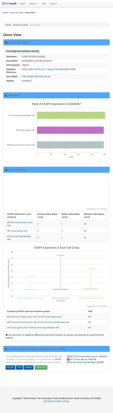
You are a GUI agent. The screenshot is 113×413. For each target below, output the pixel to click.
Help (44, 4)
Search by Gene (16, 13)
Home (22, 4)
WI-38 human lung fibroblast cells (85, 362)
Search (34, 4)
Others (28, 367)
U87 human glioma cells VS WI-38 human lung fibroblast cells (33, 328)
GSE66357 (27, 81)
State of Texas (62, 401)
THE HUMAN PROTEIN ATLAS (36, 76)
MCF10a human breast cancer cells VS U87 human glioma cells (34, 317)
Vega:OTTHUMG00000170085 (61, 69)
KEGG (10, 367)
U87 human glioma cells (17, 231)
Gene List (41, 367)
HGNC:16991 (28, 69)
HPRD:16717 (41, 69)
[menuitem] (22, 4)
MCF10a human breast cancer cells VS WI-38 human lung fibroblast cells (38, 322)
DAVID (58, 359)
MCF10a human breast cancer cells (86, 356)
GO (19, 367)
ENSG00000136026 (26, 51)
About (53, 4)
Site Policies (49, 401)
